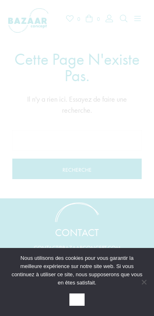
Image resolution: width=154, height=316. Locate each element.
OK (77, 299)
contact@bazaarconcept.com (77, 247)
